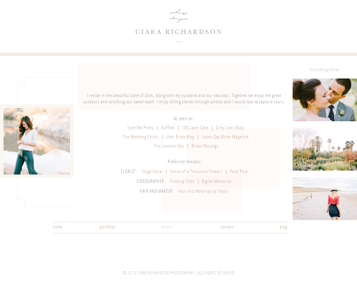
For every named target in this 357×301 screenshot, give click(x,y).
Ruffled (168, 128)
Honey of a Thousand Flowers (196, 172)
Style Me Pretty (140, 128)
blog (283, 227)
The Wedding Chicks (141, 137)
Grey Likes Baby (230, 128)
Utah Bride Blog (180, 137)
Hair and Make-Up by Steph (203, 191)
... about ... (166, 227)
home (58, 227)
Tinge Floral (152, 172)
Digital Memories (217, 181)
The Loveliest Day (169, 146)
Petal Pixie (239, 172)
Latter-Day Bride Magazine (225, 137)
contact (226, 227)
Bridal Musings (204, 146)
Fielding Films (182, 181)
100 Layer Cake (195, 128)
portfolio (107, 227)
